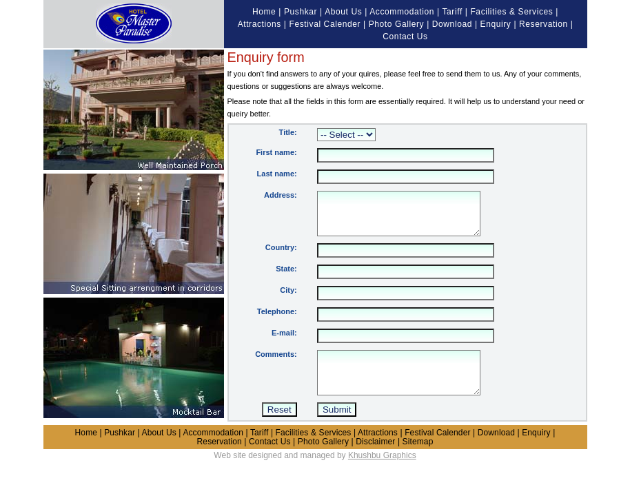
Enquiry (495, 24)
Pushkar (300, 12)
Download (452, 24)
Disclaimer (375, 458)
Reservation (543, 24)
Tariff (452, 12)
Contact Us (405, 36)
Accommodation (401, 12)
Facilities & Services (511, 12)
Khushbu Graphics (382, 472)
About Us (343, 12)
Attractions (259, 24)
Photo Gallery (397, 24)
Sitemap (418, 458)
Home (264, 12)
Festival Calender (325, 24)
